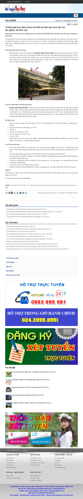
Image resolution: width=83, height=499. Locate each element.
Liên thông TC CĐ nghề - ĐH (20, 185)
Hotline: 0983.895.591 (14, 2)
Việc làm (9, 266)
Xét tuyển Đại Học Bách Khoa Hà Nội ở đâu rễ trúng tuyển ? (24, 216)
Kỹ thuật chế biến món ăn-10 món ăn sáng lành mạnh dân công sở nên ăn (28, 244)
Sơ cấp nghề (9, 475)
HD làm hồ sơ (10, 458)
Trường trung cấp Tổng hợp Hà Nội (17, 226)
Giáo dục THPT (35, 472)
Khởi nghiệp (10, 262)
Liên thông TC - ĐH (35, 458)
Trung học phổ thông (36, 480)
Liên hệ (27, 2)
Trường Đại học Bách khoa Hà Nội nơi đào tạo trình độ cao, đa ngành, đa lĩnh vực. (30, 211)
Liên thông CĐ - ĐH (35, 460)
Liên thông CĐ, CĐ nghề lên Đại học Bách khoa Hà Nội (23, 209)
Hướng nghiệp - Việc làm (70, 20)
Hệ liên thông (34, 185)
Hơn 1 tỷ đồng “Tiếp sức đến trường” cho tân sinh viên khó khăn (25, 229)
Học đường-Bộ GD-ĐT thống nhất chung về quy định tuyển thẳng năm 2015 (29, 246)
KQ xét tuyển (9, 465)
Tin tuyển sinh (10, 462)
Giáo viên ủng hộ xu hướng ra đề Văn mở (19, 241)
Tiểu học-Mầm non (35, 475)
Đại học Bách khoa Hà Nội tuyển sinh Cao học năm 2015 (23, 214)
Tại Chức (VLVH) (34, 465)
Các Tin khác (11, 223)
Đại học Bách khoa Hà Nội (18, 107)
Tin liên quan (11, 205)
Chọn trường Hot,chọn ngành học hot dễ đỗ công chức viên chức (25, 234)
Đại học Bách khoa (54, 185)
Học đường (10, 20)
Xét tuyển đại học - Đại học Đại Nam (17, 231)
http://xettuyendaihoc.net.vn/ (41, 8)
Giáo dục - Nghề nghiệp (14, 472)
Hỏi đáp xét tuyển (12, 455)
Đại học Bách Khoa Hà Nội (45, 53)
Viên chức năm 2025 (13, 275)
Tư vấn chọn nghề (12, 258)
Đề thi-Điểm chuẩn (11, 467)
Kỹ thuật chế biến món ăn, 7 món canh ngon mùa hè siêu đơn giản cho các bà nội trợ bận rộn (34, 249)
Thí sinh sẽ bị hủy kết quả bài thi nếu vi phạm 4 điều (22, 236)
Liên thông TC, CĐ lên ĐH (37, 462)
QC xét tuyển (9, 460)
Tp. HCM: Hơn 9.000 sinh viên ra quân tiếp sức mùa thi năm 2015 (26, 239)
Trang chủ (58, 20)
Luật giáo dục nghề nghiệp (13, 478)
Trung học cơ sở (34, 478)
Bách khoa (43, 185)
